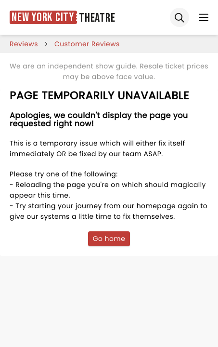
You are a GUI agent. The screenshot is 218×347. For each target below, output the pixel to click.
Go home (109, 238)
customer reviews (87, 44)
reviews (24, 44)
